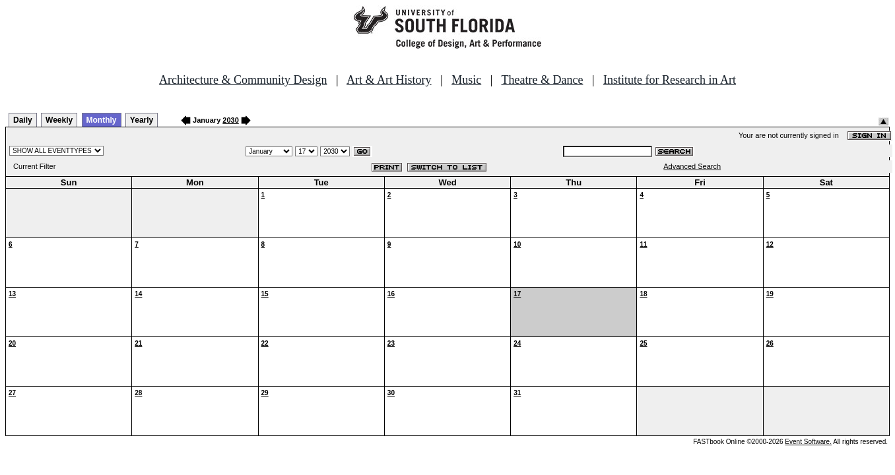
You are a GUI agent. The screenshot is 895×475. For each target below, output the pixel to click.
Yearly (141, 120)
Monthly (101, 120)
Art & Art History (389, 79)
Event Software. (808, 441)
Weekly (59, 120)
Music (466, 79)
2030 (230, 120)
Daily (22, 120)
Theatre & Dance (542, 79)
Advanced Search (692, 166)
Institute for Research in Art (669, 79)
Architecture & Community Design (243, 79)
